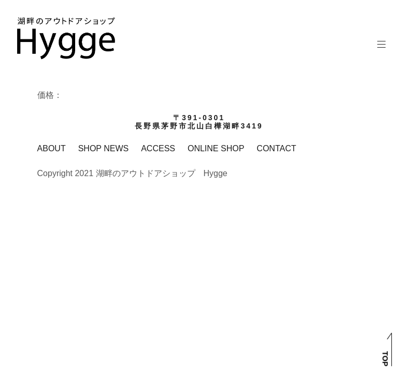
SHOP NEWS (103, 148)
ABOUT (51, 148)
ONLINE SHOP (216, 148)
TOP (385, 358)
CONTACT (276, 148)
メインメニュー (381, 44)
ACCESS (158, 148)
